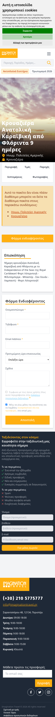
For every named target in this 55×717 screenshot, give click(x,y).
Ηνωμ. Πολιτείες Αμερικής (22, 155)
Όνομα (5, 512)
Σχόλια (9, 368)
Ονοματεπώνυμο (15, 309)
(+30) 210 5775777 (23, 598)
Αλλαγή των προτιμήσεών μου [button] (27, 43)
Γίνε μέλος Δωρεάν (27, 547)
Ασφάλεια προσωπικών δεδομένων (21, 715)
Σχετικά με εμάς (11, 709)
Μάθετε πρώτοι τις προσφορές (24, 667)
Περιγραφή (11, 167)
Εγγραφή (43, 683)
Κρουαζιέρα (12, 159)
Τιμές (27, 167)
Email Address (14, 339)
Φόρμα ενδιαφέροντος (27, 238)
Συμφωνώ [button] (27, 31)
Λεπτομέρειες (14, 177)
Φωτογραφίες (40, 177)
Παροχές (44, 167)
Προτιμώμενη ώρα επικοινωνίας (23, 353)
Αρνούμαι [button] (27, 37)
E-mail (5, 534)
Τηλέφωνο (11, 324)
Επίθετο (6, 523)
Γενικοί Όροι (10, 712)
